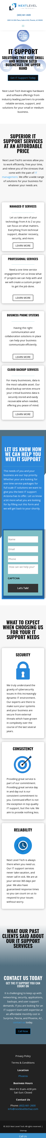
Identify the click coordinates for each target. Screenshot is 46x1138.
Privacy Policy (23, 1056)
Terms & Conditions (23, 1062)
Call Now (23, 1031)
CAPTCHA (14, 578)
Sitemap (23, 1130)
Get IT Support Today (23, 77)
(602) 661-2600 (27, 1105)
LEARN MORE (23, 245)
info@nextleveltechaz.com (23, 1109)
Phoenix (23, 1076)
